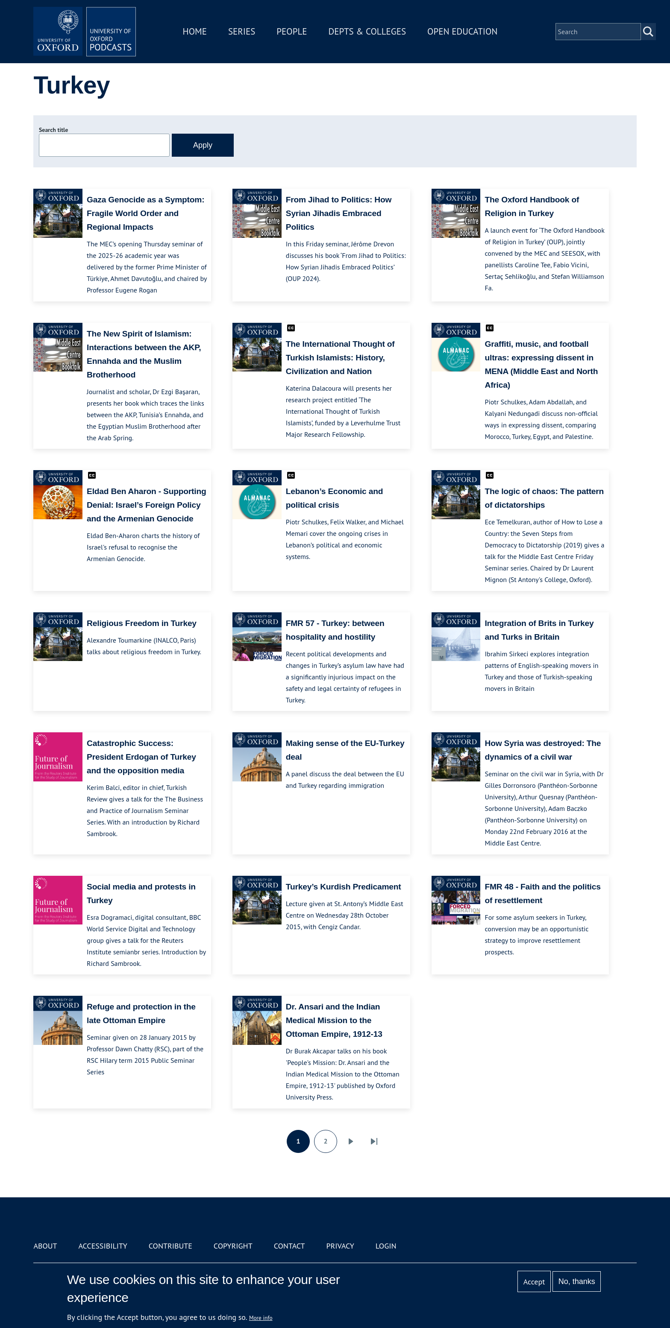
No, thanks (576, 1281)
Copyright (233, 1246)
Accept (534, 1282)
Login (386, 1246)
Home (195, 31)
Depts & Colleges (367, 31)
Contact (289, 1246)
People (291, 31)
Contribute (170, 1246)
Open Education (462, 31)
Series (241, 31)
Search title (53, 130)
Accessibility (102, 1246)
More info (261, 1318)
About (45, 1246)
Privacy (340, 1246)
